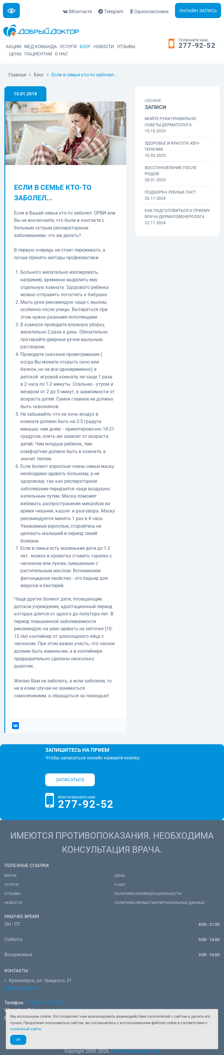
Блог (85, 46)
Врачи (10, 875)
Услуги (68, 46)
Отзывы (126, 46)
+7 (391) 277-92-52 (45, 1002)
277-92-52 (197, 46)
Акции (13, 46)
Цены (15, 54)
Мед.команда (40, 46)
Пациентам (38, 54)
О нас (61, 54)
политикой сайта (25, 1029)
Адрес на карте (20, 988)
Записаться (70, 779)
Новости (104, 46)
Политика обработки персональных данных (159, 902)
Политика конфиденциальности (147, 893)
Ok (18, 1040)
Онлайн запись (198, 10)
